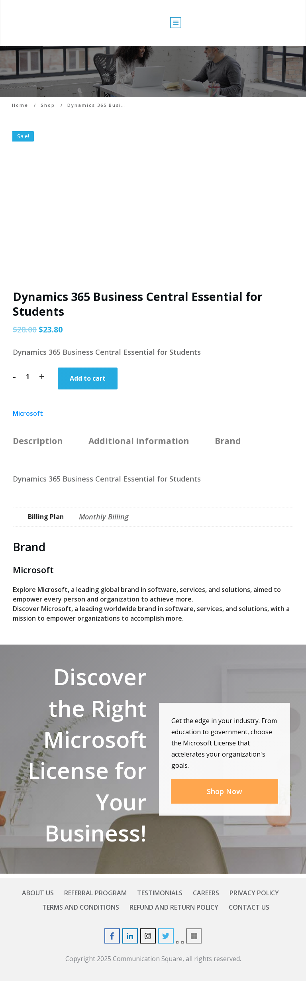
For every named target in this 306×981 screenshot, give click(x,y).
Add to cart (88, 378)
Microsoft (28, 413)
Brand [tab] (228, 440)
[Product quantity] (27, 376)
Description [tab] (38, 440)
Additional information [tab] (138, 440)
